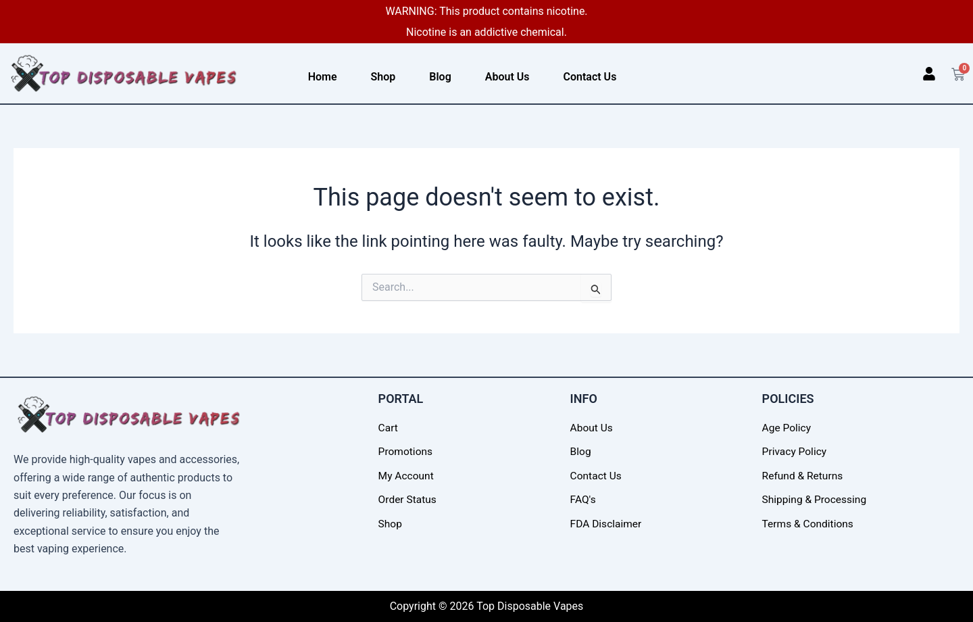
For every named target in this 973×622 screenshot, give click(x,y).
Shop (383, 76)
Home (322, 76)
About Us (507, 76)
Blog (440, 76)
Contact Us (590, 76)
